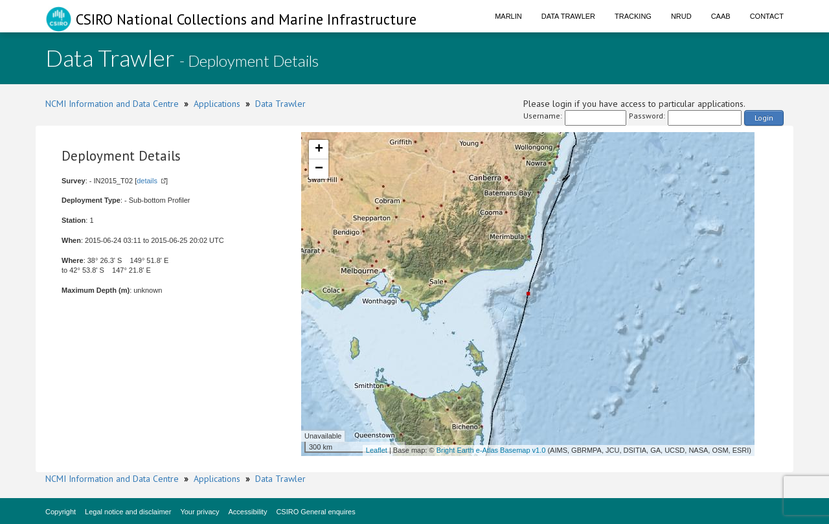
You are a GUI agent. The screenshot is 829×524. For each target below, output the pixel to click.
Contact (767, 16)
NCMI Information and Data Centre (112, 103)
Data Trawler (568, 16)
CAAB (721, 16)
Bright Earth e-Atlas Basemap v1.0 (491, 450)
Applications (217, 103)
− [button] (319, 169)
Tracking (633, 16)
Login (764, 117)
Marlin (508, 16)
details (147, 181)
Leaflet (376, 450)
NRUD (681, 16)
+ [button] (319, 149)
